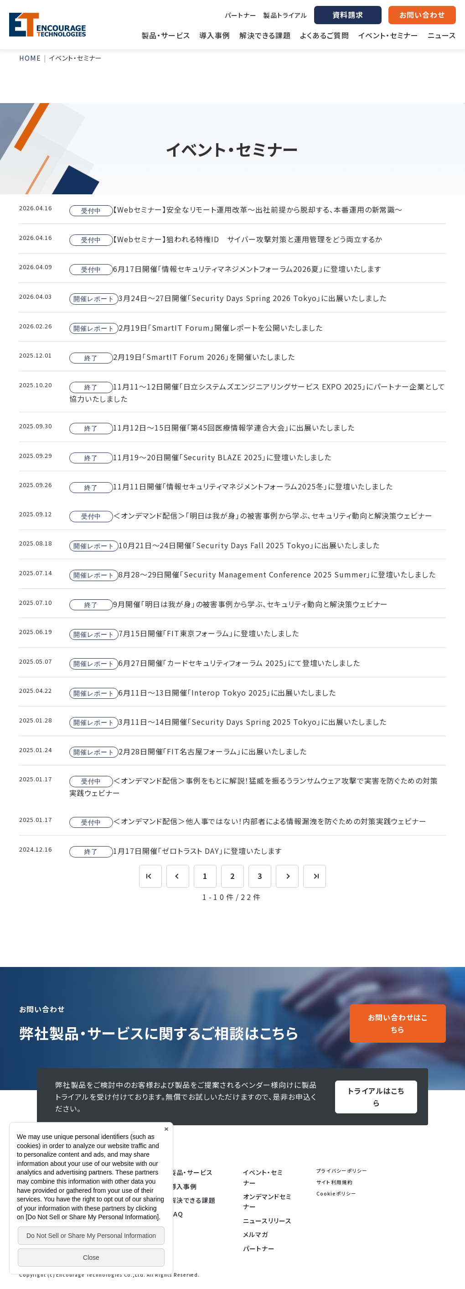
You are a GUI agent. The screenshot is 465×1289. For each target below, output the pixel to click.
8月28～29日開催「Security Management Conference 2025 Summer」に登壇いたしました (252, 575)
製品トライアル (285, 15)
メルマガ (255, 1234)
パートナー (241, 15)
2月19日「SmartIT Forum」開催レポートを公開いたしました (196, 328)
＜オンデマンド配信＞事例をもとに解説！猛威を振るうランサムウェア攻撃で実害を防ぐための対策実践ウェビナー (253, 786)
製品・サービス (191, 1172)
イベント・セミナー (263, 1177)
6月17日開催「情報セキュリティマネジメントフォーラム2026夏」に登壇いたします (225, 269)
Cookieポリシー (336, 1193)
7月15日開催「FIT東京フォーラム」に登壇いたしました (184, 634)
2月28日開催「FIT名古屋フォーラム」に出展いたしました (188, 752)
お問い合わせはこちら (398, 1023)
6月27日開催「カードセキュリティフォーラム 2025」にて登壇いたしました (214, 663)
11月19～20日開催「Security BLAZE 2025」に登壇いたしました (200, 457)
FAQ (176, 1213)
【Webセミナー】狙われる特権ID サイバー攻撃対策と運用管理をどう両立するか (225, 239)
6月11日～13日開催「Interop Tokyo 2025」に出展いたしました (202, 693)
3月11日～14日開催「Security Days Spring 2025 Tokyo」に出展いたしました (228, 722)
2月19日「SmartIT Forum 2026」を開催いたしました (182, 358)
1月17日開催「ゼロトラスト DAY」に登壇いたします (175, 851)
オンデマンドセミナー (267, 1201)
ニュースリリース (267, 1220)
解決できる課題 (193, 1200)
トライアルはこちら (376, 1096)
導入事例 (183, 1186)
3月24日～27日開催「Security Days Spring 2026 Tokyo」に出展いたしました (228, 298)
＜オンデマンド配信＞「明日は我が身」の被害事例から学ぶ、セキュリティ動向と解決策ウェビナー (251, 516)
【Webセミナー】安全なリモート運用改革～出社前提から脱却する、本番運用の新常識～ (236, 210)
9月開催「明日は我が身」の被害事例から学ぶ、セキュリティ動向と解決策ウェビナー (228, 604)
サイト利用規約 (334, 1182)
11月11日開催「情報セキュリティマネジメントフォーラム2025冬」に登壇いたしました (231, 487)
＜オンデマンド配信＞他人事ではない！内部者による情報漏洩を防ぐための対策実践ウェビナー (248, 822)
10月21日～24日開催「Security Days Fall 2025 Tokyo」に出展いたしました (224, 545)
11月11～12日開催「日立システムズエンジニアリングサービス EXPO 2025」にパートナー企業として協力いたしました (257, 392)
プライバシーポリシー (341, 1170)
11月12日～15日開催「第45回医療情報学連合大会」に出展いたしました (212, 428)
